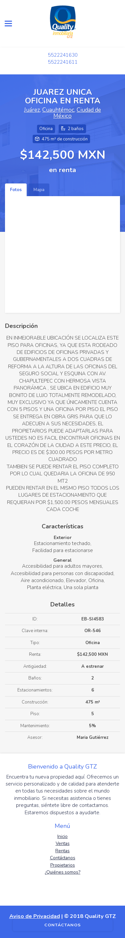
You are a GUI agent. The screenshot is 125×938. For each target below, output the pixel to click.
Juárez (32, 110)
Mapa (38, 190)
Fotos (16, 190)
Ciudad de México (77, 113)
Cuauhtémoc (58, 110)
